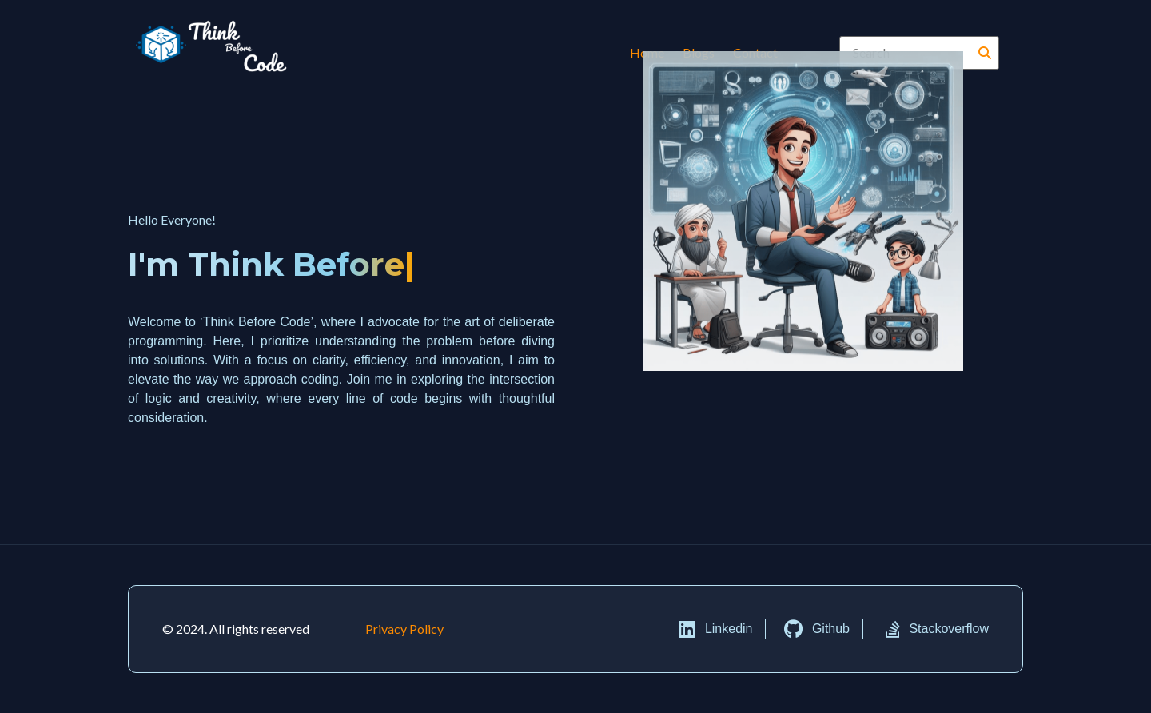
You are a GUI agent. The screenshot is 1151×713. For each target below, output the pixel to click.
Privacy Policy (404, 628)
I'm (261, 264)
